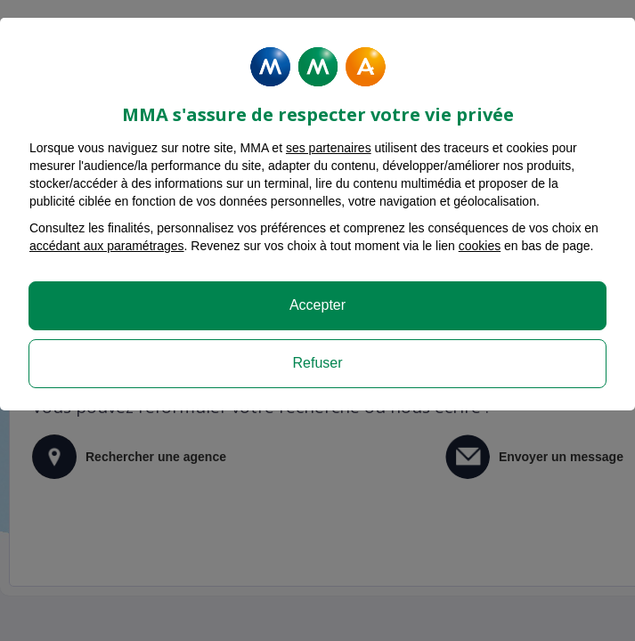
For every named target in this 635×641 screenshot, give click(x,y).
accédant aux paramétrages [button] (106, 246)
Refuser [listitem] (317, 362)
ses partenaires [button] (328, 148)
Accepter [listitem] (317, 304)
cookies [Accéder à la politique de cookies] (480, 246)
